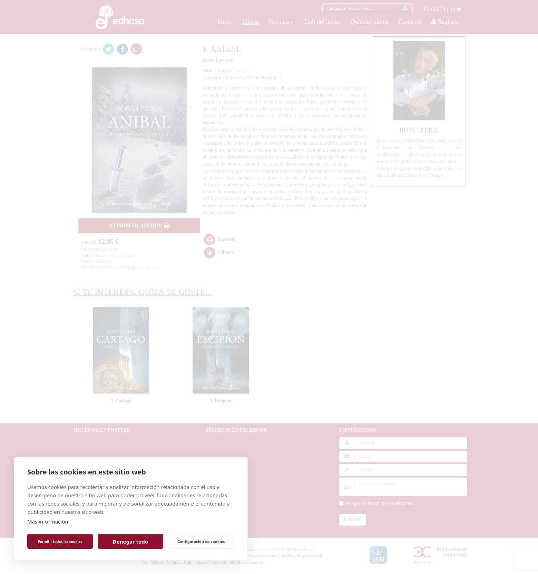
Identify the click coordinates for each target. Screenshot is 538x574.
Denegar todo (130, 541)
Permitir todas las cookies (60, 541)
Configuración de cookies (201, 541)
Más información (47, 521)
